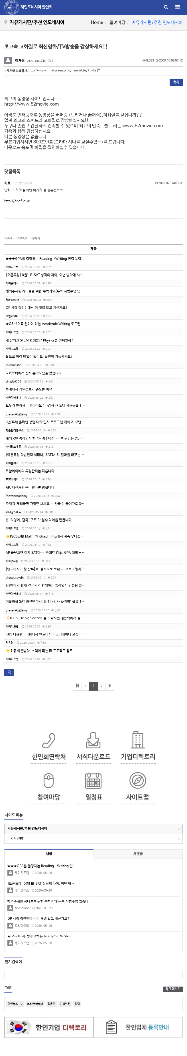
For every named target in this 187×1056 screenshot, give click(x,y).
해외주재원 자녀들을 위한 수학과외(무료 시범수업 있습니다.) (49, 291)
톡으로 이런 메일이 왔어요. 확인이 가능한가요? (39, 357)
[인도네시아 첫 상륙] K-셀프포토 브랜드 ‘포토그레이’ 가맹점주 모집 (54, 569)
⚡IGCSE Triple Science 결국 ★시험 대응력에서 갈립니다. (48, 618)
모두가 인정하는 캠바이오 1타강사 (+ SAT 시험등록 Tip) (46, 406)
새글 (49, 854)
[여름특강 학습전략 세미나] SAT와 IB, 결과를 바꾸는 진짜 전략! (51, 455)
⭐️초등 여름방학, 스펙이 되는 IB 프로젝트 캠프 (39, 651)
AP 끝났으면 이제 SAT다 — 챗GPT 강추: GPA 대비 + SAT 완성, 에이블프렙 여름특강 (66, 553)
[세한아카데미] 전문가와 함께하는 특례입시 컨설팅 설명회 (47, 586)
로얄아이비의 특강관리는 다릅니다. (31, 471)
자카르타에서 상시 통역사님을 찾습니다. (34, 373)
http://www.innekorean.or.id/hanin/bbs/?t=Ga (64, 70)
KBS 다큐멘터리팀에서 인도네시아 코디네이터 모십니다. (46, 635)
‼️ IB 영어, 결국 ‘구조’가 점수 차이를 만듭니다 (39, 520)
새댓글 (138, 854)
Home (97, 22)
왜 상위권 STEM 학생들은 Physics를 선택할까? (40, 341)
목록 (176, 82)
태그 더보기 (173, 989)
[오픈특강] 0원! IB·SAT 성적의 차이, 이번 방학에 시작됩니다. (49, 275)
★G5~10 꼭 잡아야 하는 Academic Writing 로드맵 (43, 324)
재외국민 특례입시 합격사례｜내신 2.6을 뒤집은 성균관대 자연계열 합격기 (58, 438)
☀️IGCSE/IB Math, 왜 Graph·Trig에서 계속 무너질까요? (47, 537)
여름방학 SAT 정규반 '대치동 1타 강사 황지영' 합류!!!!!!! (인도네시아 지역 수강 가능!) (68, 602)
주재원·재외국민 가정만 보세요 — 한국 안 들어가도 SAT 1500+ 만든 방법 (58, 504)
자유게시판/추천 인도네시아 (27, 829)
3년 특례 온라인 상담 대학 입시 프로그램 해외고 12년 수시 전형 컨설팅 (56, 422)
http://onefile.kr (17, 201)
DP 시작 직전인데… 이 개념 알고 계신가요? (37, 308)
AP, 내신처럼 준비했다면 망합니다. (31, 488)
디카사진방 (15, 839)
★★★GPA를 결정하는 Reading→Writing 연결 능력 (43, 259)
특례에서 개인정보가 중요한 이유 (29, 390)
